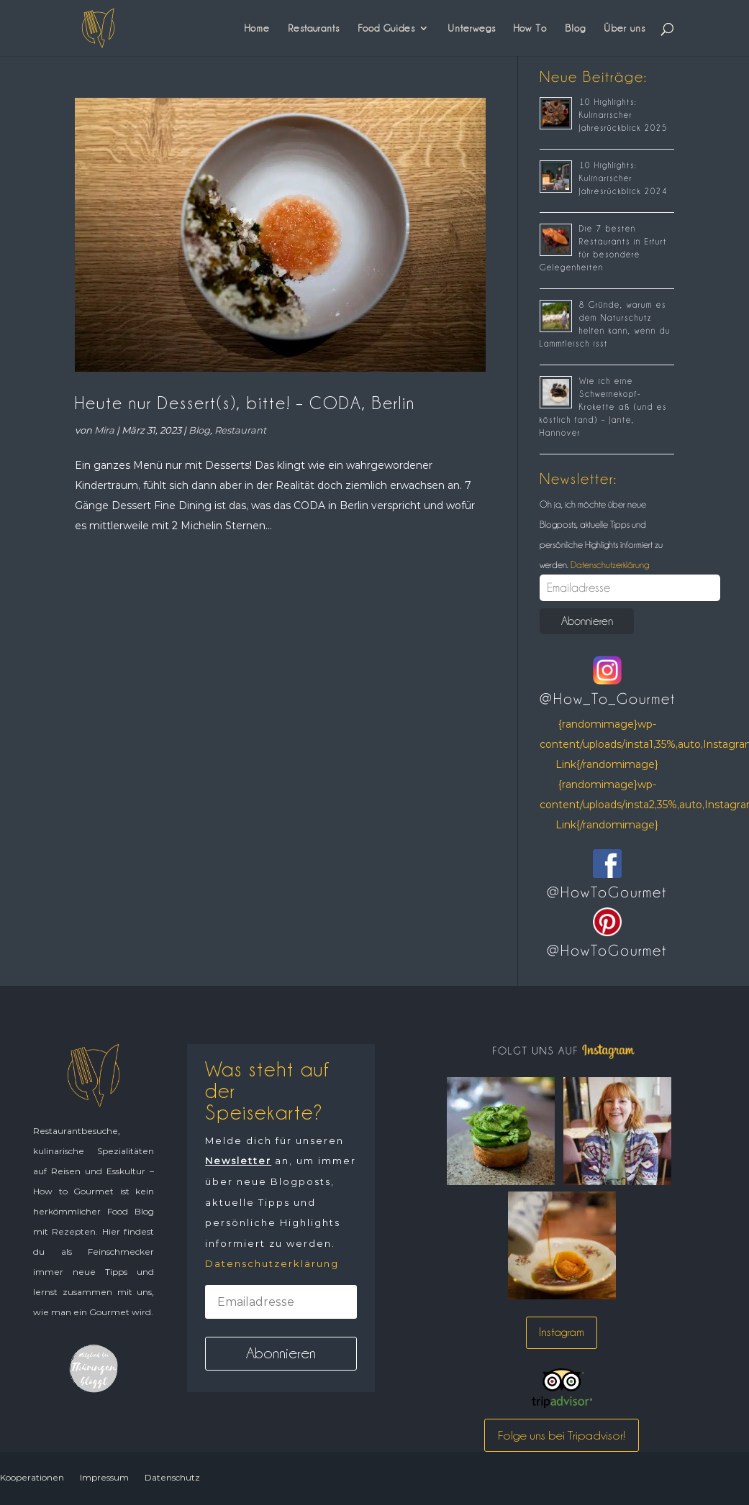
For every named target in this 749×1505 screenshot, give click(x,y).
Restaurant (240, 430)
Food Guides (386, 28)
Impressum (104, 1477)
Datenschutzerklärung (608, 564)
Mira (104, 430)
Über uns (624, 28)
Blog (575, 28)
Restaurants (314, 28)
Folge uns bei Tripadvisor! (561, 1435)
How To (530, 28)
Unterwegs (472, 28)
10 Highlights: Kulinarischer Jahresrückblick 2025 (623, 115)
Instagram (561, 1332)
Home (257, 28)
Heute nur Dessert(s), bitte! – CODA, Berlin (245, 403)
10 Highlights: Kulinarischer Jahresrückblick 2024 (623, 178)
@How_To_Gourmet (608, 699)
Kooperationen (32, 1477)
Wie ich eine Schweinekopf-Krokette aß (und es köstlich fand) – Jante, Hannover (603, 407)
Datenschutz (172, 1477)
